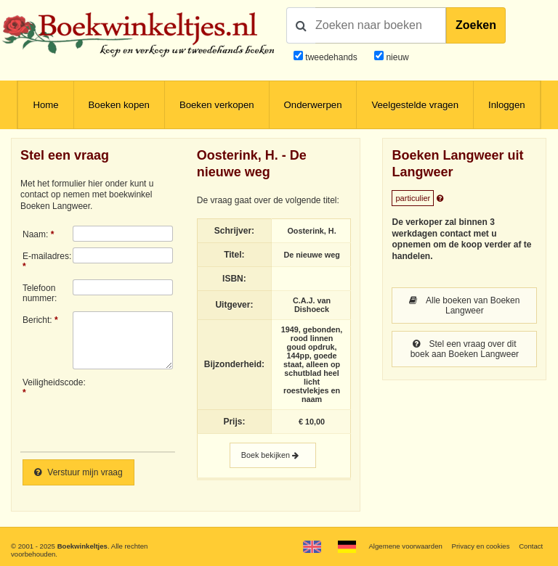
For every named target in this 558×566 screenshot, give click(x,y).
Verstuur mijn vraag (78, 472)
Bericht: (37, 320)
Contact (531, 546)
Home (45, 104)
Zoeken (476, 25)
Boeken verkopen (216, 104)
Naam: (35, 234)
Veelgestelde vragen (414, 104)
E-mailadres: (47, 256)
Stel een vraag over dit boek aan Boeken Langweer (465, 349)
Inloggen (506, 104)
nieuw (396, 57)
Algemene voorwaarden (405, 546)
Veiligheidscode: (48, 382)
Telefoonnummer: (40, 293)
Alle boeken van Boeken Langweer (464, 305)
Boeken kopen (119, 104)
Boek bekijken (272, 455)
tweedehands (331, 57)
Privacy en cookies (480, 546)
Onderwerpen (313, 104)
